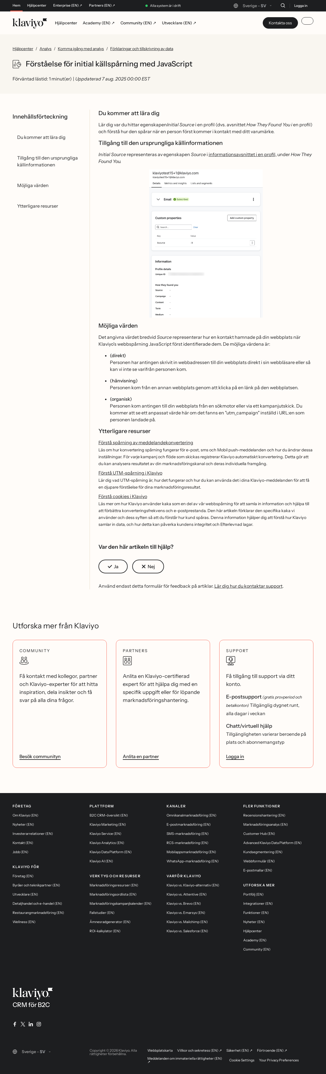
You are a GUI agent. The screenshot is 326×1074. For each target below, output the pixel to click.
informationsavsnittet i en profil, (242, 154)
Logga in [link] (235, 756)
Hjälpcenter (36, 5)
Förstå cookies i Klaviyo (122, 496)
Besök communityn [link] (40, 756)
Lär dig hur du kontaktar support (248, 586)
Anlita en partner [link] (141, 756)
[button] (206, 245)
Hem (16, 5)
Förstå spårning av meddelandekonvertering (145, 442)
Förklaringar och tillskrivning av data (141, 48)
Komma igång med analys (81, 48)
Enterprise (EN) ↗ (67, 5)
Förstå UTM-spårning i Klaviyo (130, 473)
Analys (45, 48)
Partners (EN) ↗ (102, 5)
